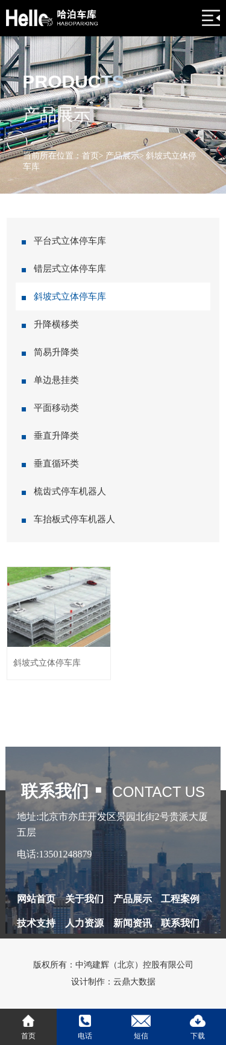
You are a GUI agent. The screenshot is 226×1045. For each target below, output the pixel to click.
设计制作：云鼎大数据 (113, 981)
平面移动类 (56, 408)
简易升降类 (56, 352)
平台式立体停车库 (70, 241)
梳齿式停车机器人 (70, 491)
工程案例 (180, 899)
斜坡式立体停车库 (70, 296)
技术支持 (36, 923)
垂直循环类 (56, 463)
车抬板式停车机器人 (74, 519)
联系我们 (180, 923)
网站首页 (36, 899)
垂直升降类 (56, 436)
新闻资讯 (132, 923)
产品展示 (122, 155)
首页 (90, 155)
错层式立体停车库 (70, 269)
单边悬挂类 (56, 380)
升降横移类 (56, 324)
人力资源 (84, 923)
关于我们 (84, 899)
